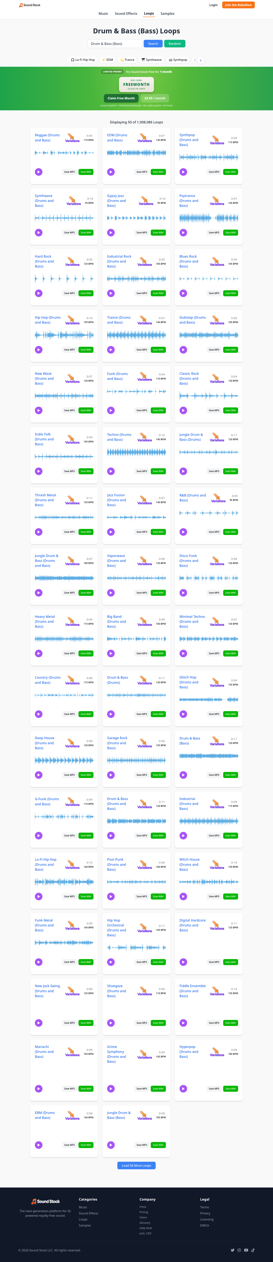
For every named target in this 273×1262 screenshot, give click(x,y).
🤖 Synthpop (178, 60)
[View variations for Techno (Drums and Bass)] (144, 437)
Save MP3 (69, 171)
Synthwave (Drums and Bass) (44, 200)
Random (175, 44)
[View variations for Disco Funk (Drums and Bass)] (217, 560)
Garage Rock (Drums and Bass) (117, 743)
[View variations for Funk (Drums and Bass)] (144, 376)
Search (153, 44)
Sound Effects (126, 13)
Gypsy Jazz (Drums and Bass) (116, 200)
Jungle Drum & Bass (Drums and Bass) (46, 560)
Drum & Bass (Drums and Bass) (117, 803)
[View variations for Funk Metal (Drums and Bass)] (72, 925)
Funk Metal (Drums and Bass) (44, 925)
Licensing (207, 1219)
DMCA (204, 1225)
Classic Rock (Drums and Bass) (189, 378)
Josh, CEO (145, 1233)
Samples (167, 13)
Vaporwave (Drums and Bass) (116, 560)
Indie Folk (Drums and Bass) (44, 439)
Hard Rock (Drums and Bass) (44, 261)
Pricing (144, 1212)
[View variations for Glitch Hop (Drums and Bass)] (217, 682)
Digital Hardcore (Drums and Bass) (193, 925)
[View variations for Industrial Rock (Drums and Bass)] (144, 261)
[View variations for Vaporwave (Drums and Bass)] (144, 560)
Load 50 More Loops (136, 1165)
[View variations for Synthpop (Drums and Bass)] (217, 140)
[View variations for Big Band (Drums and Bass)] (144, 621)
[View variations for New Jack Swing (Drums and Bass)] (72, 991)
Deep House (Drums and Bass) (44, 743)
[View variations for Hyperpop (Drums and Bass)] (217, 1051)
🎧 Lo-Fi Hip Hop (83, 60)
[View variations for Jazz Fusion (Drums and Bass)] (144, 500)
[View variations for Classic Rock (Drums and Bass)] (217, 378)
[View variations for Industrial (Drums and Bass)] (217, 803)
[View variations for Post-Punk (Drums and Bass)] (144, 864)
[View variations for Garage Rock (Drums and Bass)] (144, 743)
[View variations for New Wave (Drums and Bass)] (72, 378)
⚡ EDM (107, 60)
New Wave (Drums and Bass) (44, 378)
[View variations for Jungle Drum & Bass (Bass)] (144, 1115)
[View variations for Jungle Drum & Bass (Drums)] (217, 437)
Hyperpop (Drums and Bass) (189, 1051)
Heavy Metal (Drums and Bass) (45, 621)
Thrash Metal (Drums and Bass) (45, 500)
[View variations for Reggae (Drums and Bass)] (72, 137)
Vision (143, 1217)
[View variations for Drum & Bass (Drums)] (144, 680)
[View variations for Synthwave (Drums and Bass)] (73, 200)
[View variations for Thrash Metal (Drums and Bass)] (72, 500)
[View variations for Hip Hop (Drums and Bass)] (72, 320)
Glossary (145, 1222)
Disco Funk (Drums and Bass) (189, 560)
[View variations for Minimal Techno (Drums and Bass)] (217, 621)
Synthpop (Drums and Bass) (189, 140)
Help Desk (146, 1228)
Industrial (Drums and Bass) (189, 803)
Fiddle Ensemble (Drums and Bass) (193, 991)
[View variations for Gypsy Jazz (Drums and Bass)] (146, 200)
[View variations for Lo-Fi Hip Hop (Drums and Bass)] (72, 864)
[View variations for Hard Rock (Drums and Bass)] (72, 261)
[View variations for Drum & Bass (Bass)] (217, 740)
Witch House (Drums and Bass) (190, 864)
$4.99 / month (155, 98)
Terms (204, 1207)
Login (213, 5)
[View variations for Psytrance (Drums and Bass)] (217, 200)
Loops (149, 13)
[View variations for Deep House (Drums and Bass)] (72, 743)
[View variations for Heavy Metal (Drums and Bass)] (72, 621)
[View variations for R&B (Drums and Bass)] (218, 498)
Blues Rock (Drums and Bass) (189, 261)
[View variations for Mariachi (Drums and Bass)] (72, 1051)
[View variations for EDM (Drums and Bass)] (144, 137)
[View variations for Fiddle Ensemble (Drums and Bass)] (217, 991)
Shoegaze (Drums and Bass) (116, 991)
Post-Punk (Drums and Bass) (116, 864)
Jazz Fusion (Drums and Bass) (116, 500)
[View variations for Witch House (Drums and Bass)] (217, 864)
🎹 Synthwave (151, 60)
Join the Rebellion (238, 5)
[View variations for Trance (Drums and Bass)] (144, 320)
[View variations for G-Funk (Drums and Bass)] (72, 801)
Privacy (205, 1213)
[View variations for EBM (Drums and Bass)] (72, 1115)
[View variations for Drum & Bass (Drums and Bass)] (144, 803)
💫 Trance (127, 60)
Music (103, 13)
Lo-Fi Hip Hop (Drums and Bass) (45, 864)
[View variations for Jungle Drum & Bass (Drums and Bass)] (72, 560)
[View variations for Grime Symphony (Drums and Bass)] (144, 1054)
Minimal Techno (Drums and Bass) (192, 621)
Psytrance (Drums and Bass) (189, 200)
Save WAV (86, 171)
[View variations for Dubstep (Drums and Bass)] (217, 320)
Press (143, 1207)
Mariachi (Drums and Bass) (44, 1051)
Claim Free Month (121, 98)
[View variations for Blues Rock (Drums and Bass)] (217, 261)
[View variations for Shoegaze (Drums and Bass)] (144, 991)
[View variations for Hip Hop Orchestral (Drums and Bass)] (144, 927)
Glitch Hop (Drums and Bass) (189, 682)
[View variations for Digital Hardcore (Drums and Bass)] (217, 925)
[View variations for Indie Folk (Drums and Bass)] (72, 439)
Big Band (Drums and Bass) (116, 621)
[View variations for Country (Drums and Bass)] (72, 680)
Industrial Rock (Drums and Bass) (119, 261)
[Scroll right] (200, 60)
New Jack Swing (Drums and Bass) (47, 991)
